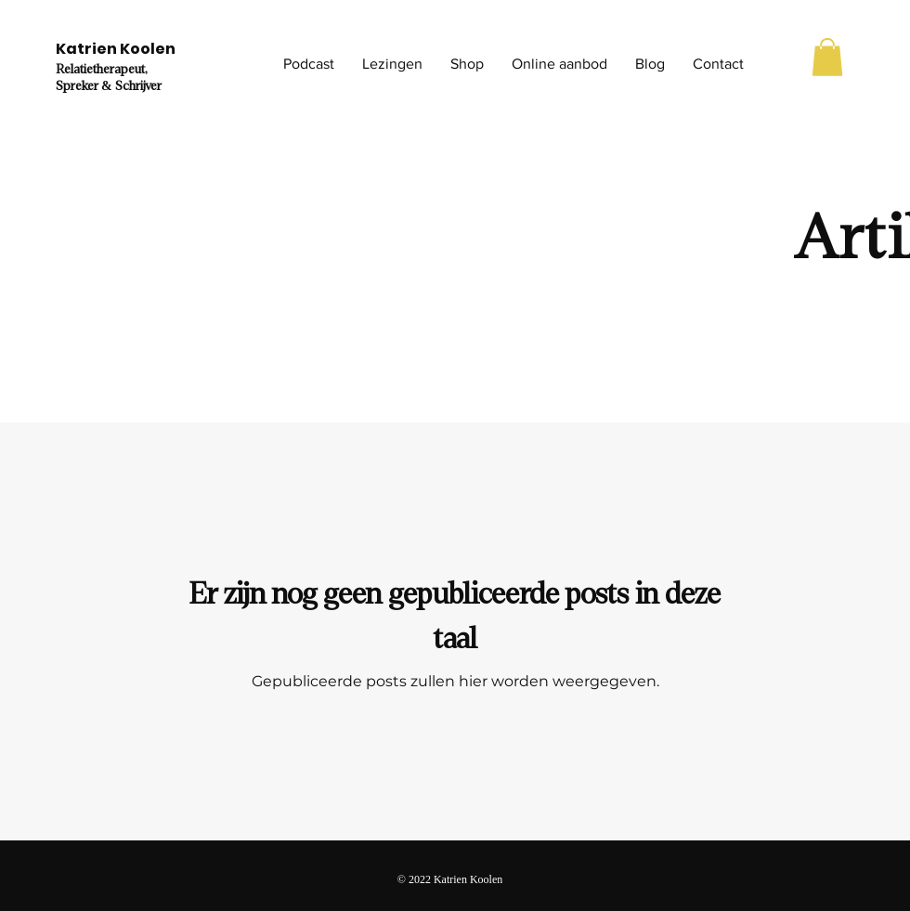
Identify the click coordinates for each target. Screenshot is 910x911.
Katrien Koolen (116, 48)
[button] (308, 64)
